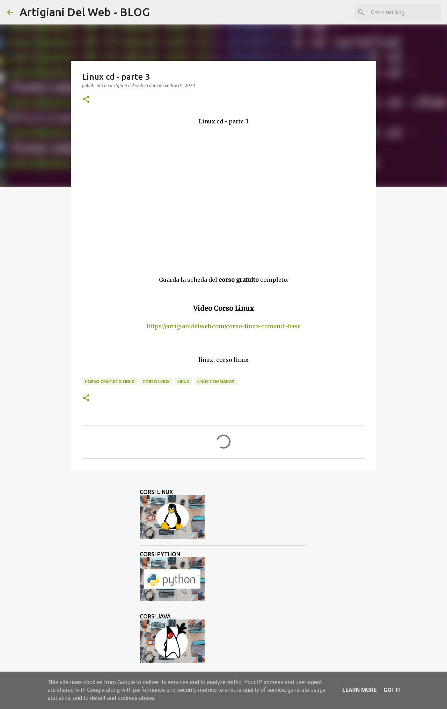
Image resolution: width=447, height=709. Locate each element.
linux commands (215, 381)
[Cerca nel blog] (404, 12)
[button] (86, 100)
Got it (392, 690)
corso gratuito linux (109, 381)
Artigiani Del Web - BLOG (85, 12)
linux (183, 381)
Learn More (359, 690)
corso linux (156, 381)
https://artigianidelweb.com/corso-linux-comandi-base (224, 326)
